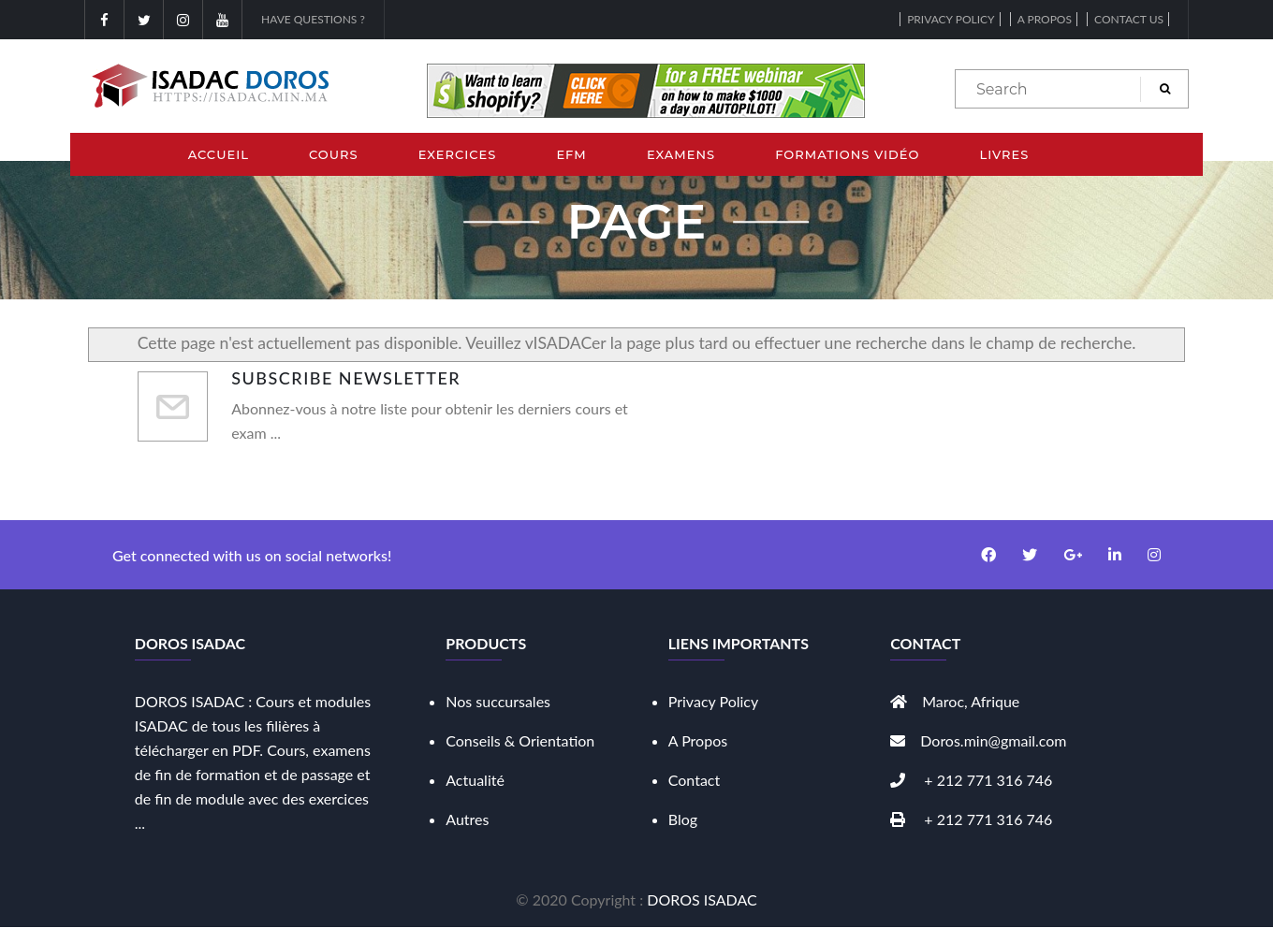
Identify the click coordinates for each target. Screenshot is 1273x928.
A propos (1044, 19)
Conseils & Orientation (520, 740)
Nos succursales (498, 701)
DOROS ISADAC (701, 899)
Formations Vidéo (847, 154)
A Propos (697, 740)
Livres (1004, 154)
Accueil (218, 154)
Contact (694, 780)
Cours (333, 154)
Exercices (457, 154)
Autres (467, 819)
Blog (682, 819)
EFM (571, 154)
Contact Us (1128, 19)
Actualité (475, 780)
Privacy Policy (950, 19)
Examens (681, 154)
